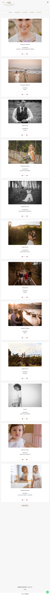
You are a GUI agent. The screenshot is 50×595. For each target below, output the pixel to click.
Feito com (25, 593)
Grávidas (38, 12)
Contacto (29, 587)
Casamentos (17, 12)
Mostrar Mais (25, 505)
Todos (10, 12)
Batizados (25, 12)
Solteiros (32, 12)
